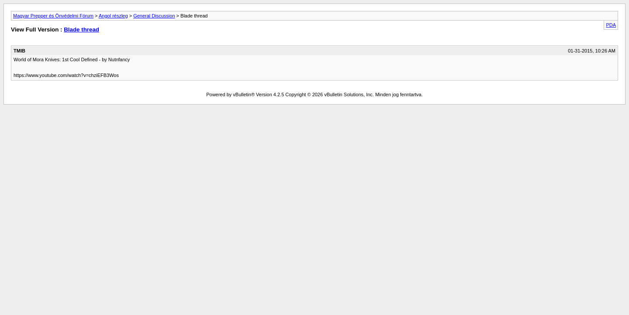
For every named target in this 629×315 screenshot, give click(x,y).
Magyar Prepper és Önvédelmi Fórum (53, 15)
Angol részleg (113, 15)
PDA (611, 25)
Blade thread (81, 29)
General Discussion (154, 15)
